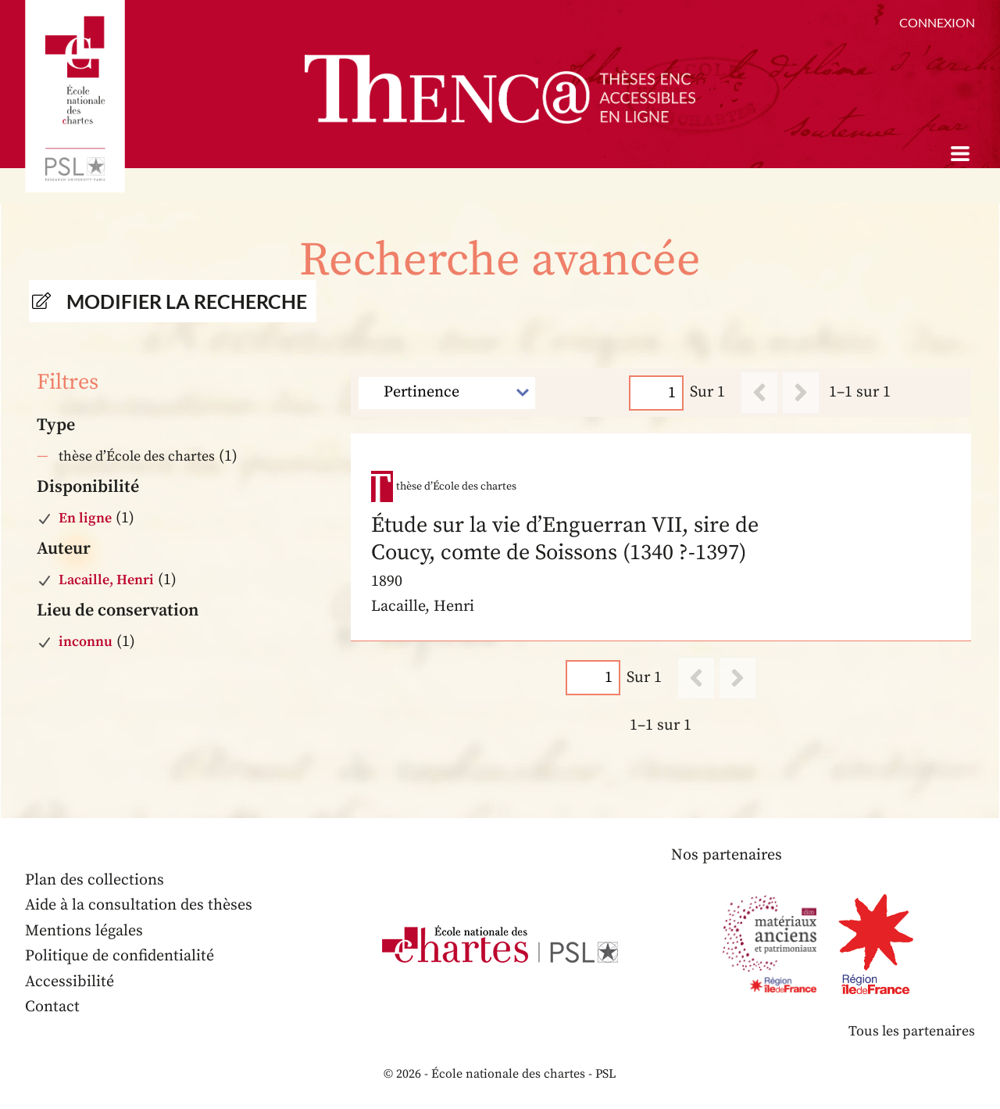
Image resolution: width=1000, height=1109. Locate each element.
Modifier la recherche (186, 301)
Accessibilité (69, 982)
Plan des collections (94, 880)
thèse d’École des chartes (137, 456)
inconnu (85, 642)
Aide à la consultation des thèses (138, 905)
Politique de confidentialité (119, 956)
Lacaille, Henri (106, 580)
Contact (52, 1007)
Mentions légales (84, 931)
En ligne (85, 518)
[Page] (657, 392)
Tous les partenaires (911, 1031)
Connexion (937, 22)
